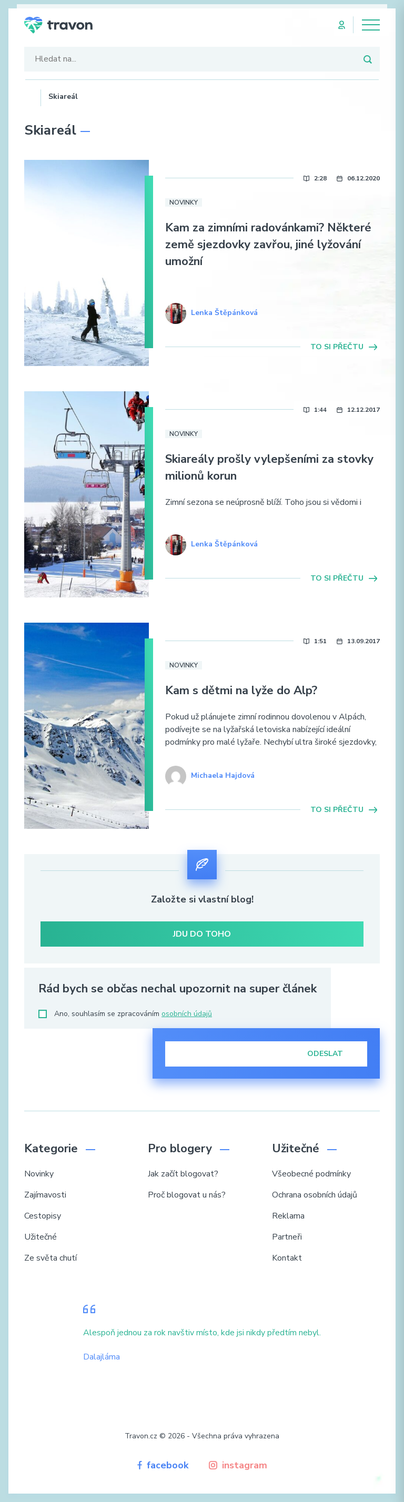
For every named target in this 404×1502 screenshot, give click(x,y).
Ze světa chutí (50, 1258)
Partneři (287, 1237)
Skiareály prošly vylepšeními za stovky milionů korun (269, 467)
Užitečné (40, 1237)
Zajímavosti (45, 1195)
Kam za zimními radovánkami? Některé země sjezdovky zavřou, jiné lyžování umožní (268, 244)
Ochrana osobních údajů (314, 1195)
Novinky (183, 202)
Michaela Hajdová (223, 775)
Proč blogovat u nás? (187, 1195)
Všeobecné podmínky (311, 1174)
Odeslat (332, 1054)
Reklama (288, 1216)
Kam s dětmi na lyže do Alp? (241, 690)
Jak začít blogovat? (183, 1174)
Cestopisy (42, 1216)
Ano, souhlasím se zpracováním (125, 1014)
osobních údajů (186, 1014)
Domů (28, 95)
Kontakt (287, 1258)
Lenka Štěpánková (224, 313)
